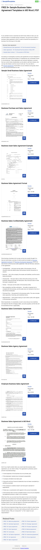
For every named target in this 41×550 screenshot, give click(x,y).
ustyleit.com (3, 462)
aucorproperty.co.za (5, 103)
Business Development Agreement (23, 262)
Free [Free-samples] (37, 1)
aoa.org (3, 179)
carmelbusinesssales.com (6, 254)
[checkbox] (1, 1)
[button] (39, 1)
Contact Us (17, 546)
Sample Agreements (19, 4)
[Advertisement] (20, 22)
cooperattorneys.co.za (5, 216)
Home (2, 4)
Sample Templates (24, 548)
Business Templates (9, 4)
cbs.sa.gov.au (4, 379)
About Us (24, 546)
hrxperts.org (3, 417)
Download (33, 82)
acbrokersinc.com (5, 141)
